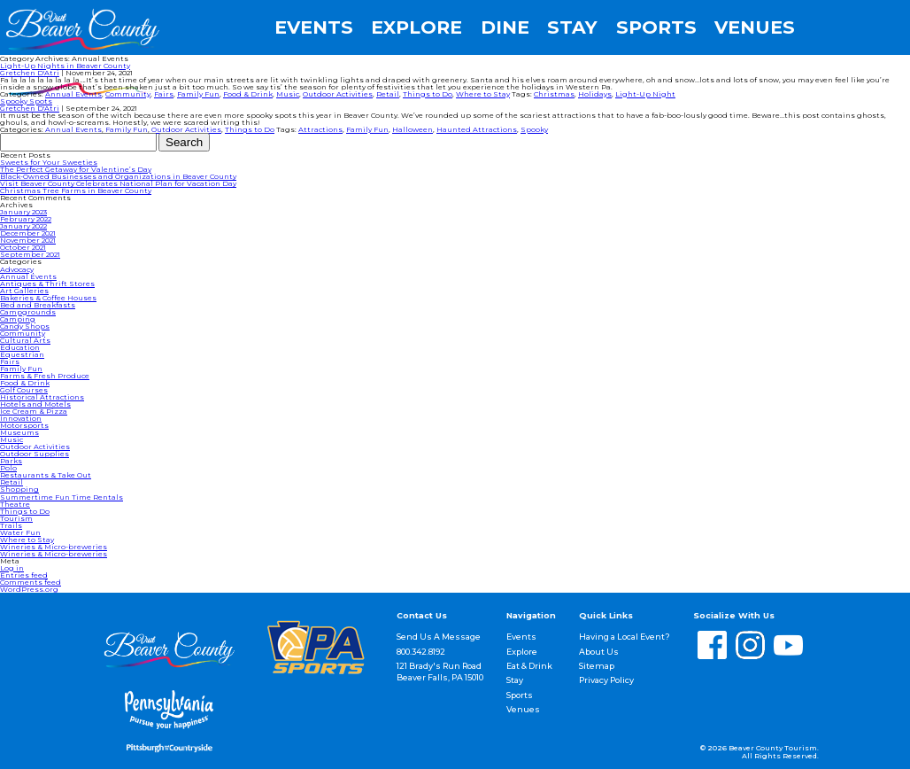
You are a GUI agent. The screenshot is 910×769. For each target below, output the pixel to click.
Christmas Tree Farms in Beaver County (75, 190)
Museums (19, 432)
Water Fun (20, 532)
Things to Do (427, 93)
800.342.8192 (421, 651)
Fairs (164, 93)
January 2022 (23, 225)
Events (313, 28)
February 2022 (25, 218)
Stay (572, 28)
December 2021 (28, 233)
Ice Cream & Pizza (33, 411)
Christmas (554, 93)
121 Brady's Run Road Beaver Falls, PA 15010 (440, 671)
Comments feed (30, 582)
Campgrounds (28, 311)
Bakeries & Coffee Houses (48, 297)
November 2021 (28, 240)
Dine (505, 28)
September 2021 (30, 254)
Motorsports (24, 425)
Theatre (15, 504)
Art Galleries (24, 290)
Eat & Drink (529, 666)
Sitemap (596, 666)
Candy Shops (25, 326)
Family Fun (198, 93)
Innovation (21, 418)
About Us (599, 651)
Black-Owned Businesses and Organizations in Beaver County (118, 176)
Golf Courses (24, 389)
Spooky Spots (26, 101)
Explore (416, 28)
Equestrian (22, 354)
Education (20, 347)
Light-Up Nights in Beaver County (65, 65)
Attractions (320, 129)
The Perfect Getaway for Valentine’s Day (75, 169)
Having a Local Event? (624, 636)
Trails (11, 525)
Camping (17, 319)
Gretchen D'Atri (29, 72)
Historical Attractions (42, 396)
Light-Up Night (645, 93)
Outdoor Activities (338, 93)
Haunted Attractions (476, 129)
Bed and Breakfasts (37, 304)
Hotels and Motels (35, 404)
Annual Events (73, 93)
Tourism (16, 518)
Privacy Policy (606, 680)
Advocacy (17, 269)
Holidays (595, 93)
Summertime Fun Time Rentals (61, 497)
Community (127, 93)
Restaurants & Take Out (45, 474)
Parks (11, 460)
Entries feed (24, 575)
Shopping (19, 489)
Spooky (534, 129)
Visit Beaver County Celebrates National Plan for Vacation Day (118, 183)
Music (287, 93)
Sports (656, 28)
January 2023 (23, 211)
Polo (8, 467)
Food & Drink (248, 93)
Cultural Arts (25, 340)
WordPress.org (29, 589)
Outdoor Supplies (34, 453)
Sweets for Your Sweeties (48, 162)
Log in (12, 567)
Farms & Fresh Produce (44, 375)
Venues (754, 28)
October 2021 (23, 247)
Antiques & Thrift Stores (47, 283)
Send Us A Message (439, 636)
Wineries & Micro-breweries (53, 546)
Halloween (412, 129)
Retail (387, 93)
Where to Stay (483, 93)
